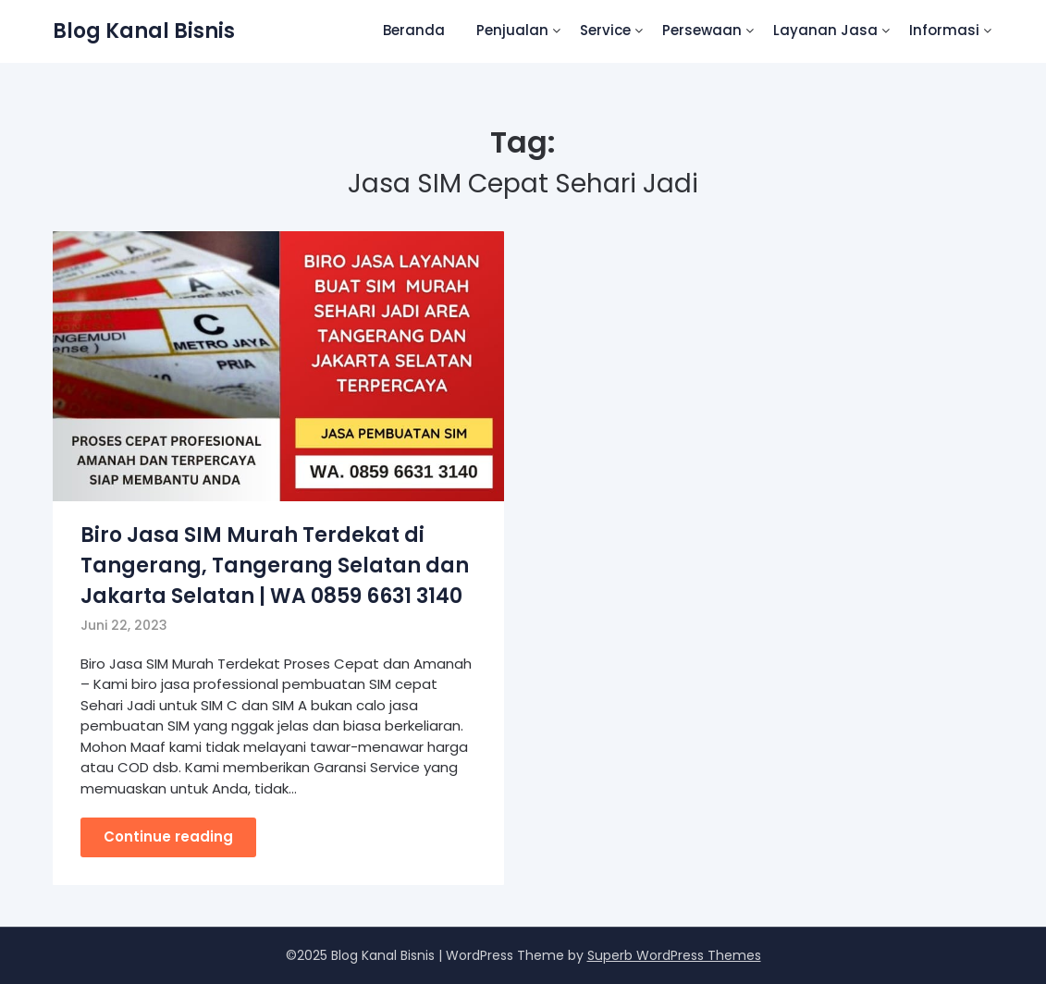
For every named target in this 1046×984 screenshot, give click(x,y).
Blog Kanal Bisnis (144, 31)
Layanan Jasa (825, 30)
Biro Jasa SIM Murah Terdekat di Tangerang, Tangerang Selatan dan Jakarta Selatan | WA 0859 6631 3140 (274, 565)
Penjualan (512, 30)
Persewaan (702, 30)
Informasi (944, 30)
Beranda (414, 30)
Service (605, 30)
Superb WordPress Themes (674, 955)
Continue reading (168, 836)
